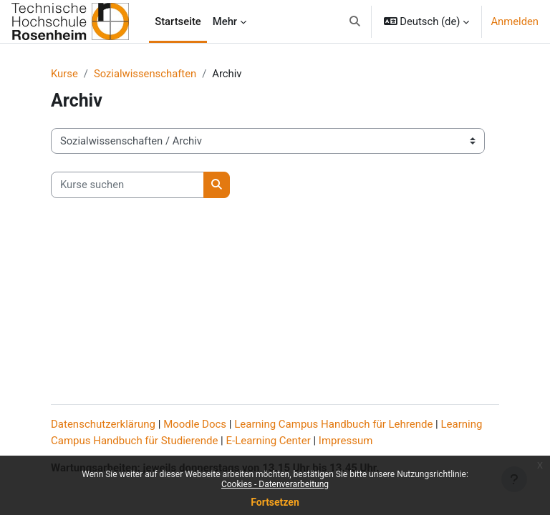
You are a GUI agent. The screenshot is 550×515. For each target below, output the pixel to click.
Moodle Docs (194, 424)
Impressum (345, 440)
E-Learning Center (268, 440)
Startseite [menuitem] (178, 21)
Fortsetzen (275, 502)
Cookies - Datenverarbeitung (275, 484)
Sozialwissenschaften (145, 73)
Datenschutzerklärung (103, 424)
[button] (355, 21)
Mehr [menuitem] (225, 21)
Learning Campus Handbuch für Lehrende (333, 424)
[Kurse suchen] (127, 184)
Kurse (64, 73)
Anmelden (515, 21)
